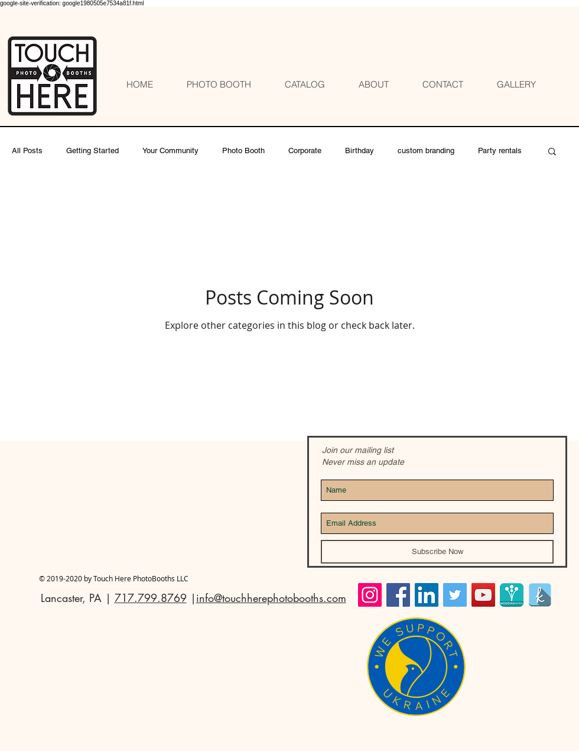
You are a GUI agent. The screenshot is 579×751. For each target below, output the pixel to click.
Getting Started (92, 150)
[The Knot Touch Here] (540, 595)
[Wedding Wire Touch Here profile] (511, 595)
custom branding (426, 150)
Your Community (170, 150)
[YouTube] (483, 595)
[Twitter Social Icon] (455, 595)
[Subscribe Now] (437, 552)
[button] (552, 152)
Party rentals (500, 150)
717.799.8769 (151, 598)
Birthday (359, 150)
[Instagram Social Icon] (370, 595)
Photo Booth (243, 150)
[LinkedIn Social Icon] (426, 595)
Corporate (304, 150)
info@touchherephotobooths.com (271, 598)
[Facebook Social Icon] (398, 595)
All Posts (27, 150)
